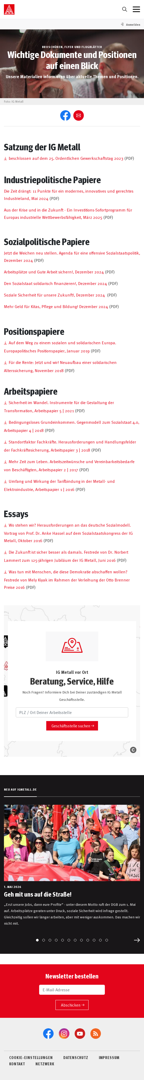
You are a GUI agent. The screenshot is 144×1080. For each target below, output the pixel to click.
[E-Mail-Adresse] (72, 990)
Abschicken (70, 1005)
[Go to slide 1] (37, 940)
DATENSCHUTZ (75, 1057)
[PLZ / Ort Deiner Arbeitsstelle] (72, 712)
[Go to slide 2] (43, 940)
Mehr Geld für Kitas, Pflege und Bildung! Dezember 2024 (56, 306)
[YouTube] (80, 1033)
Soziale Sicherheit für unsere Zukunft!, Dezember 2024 (54, 295)
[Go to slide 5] (62, 940)
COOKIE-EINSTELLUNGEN (31, 1057)
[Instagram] (64, 1033)
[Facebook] (48, 1033)
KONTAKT (17, 1063)
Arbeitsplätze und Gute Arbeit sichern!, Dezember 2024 (54, 271)
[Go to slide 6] (69, 940)
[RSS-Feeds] (95, 1033)
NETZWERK (44, 1063)
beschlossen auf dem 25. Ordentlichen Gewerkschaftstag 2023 (66, 158)
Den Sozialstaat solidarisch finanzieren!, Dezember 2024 (55, 283)
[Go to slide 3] (50, 940)
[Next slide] (137, 940)
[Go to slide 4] (56, 940)
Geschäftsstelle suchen (71, 725)
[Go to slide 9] (88, 940)
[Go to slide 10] (94, 940)
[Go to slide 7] (75, 940)
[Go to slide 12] (107, 940)
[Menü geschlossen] (136, 9)
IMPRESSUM (109, 1057)
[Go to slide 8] (81, 940)
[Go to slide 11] (100, 940)
